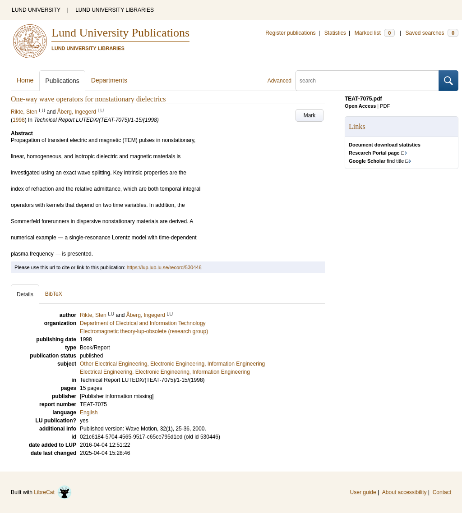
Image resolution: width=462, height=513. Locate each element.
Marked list (375, 33)
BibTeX (53, 294)
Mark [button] (310, 115)
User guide (363, 492)
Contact (442, 492)
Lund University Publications (120, 32)
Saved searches (431, 33)
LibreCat (53, 492)
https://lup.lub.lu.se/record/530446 (164, 267)
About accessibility (404, 492)
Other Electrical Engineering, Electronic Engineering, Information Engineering (172, 364)
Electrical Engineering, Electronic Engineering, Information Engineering (165, 372)
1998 (19, 120)
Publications (62, 80)
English (88, 412)
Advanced (279, 81)
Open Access (360, 106)
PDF (385, 106)
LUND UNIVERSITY (36, 10)
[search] (367, 80)
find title (376, 161)
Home (25, 80)
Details (25, 294)
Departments (109, 80)
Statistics (335, 33)
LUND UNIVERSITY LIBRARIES (114, 10)
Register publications (290, 33)
